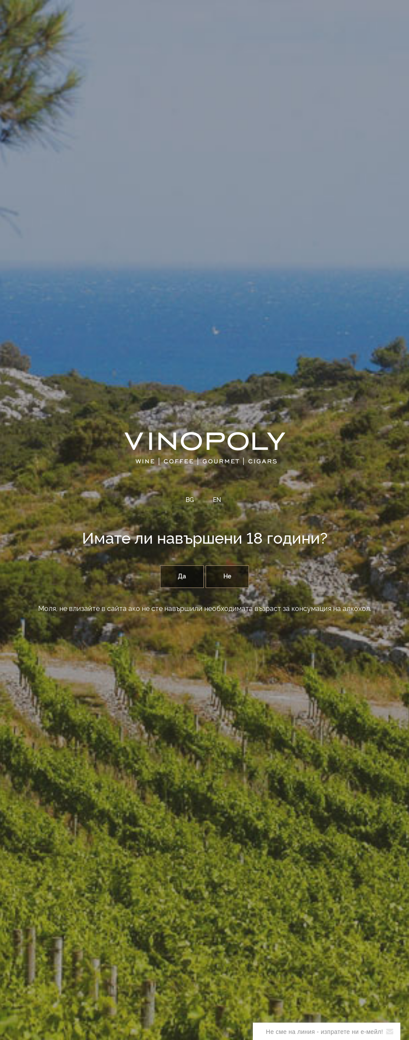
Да (182, 577)
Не (227, 577)
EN (217, 500)
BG (190, 500)
